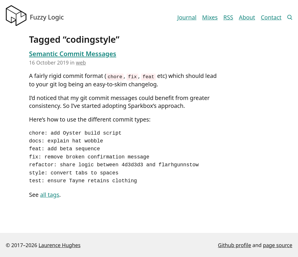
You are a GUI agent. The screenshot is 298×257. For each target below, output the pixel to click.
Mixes (210, 17)
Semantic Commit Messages (72, 53)
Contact (271, 17)
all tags (49, 195)
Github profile (234, 244)
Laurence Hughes (59, 244)
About (247, 17)
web (81, 62)
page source (277, 244)
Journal (186, 17)
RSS (228, 17)
